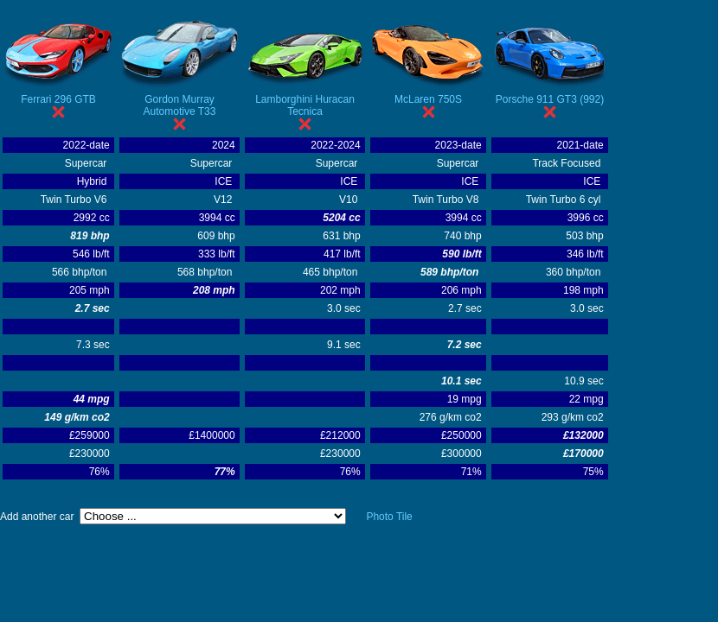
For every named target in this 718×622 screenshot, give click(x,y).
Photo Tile (389, 517)
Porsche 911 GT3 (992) (550, 99)
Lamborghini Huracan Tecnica (305, 105)
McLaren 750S (428, 99)
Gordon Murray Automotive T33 (180, 105)
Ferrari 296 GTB (58, 99)
